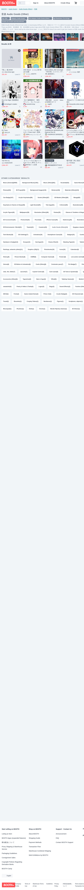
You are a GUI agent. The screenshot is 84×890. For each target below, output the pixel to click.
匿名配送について (8, 842)
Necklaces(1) (48, 301)
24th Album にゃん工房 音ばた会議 (32, 71)
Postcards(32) (25, 220)
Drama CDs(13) (53, 242)
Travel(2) (6, 301)
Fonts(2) (16, 294)
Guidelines (49, 884)
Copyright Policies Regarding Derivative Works (12, 863)
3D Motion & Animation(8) (22, 264)
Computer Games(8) (47, 257)
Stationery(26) (67, 220)
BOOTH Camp (7, 869)
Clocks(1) (42, 309)
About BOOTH (49, 3)
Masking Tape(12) (69, 242)
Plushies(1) (20, 309)
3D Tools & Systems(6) (70, 272)
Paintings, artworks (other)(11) (13, 249)
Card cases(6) (53, 272)
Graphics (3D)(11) (33, 249)
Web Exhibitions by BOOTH (38, 855)
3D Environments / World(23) (12, 227)
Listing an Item (7, 834)
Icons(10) (62, 249)
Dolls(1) (31, 309)
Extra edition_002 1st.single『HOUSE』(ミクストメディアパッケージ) (54, 71)
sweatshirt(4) (7, 286)
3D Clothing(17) (23, 234)
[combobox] (21, 3)
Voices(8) (6, 264)
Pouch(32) (38, 220)
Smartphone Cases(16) (55, 234)
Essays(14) (26, 242)
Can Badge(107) (8, 197)
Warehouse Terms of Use (38, 885)
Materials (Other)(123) (72, 190)
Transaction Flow (35, 847)
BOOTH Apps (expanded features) (14, 838)
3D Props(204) (20, 190)
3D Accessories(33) (9, 220)
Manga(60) (77, 197)
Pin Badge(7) (72, 264)
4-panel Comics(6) (38, 272)
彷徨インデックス (51, 163)
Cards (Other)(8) (41, 264)
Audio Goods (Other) (25, 9)
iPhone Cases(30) (52, 220)
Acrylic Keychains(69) (26, 197)
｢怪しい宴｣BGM (7, 70)
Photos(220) (7, 190)
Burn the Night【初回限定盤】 (10, 101)
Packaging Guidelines (9, 853)
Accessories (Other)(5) (10, 279)
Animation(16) (37, 234)
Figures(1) (60, 301)
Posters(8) (62, 257)
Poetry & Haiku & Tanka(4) (25, 286)
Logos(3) (41, 286)
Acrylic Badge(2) (61, 294)
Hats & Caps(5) (41, 279)
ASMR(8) (33, 257)
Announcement (61, 834)
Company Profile (18, 885)
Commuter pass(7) (57, 264)
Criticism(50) (64, 205)
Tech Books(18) (8, 234)
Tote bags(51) (50, 205)
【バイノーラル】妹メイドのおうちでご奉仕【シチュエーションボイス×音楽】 (32, 162)
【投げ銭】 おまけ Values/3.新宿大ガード (54, 101)
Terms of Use (27, 885)
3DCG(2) (6, 294)
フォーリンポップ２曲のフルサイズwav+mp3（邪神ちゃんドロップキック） (32, 131)
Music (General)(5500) (10, 183)
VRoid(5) (53, 279)
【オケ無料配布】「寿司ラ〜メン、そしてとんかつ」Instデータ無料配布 (31, 101)
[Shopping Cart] (76, 3)
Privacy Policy (56, 885)
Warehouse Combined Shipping (40, 851)
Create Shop (65, 3)
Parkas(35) (57, 212)
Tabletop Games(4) (68, 279)
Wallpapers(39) (24, 212)
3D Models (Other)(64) (61, 197)
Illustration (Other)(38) (41, 212)
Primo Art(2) (47, 294)
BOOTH (4, 9)
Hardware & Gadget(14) (10, 242)
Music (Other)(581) (49, 183)
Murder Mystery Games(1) (58, 309)
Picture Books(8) (20, 257)
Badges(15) (71, 234)
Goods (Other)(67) (43, 197)
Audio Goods (13, 9)
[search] (23, 3)
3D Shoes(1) (76, 309)
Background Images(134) (38, 190)
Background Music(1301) (30, 183)
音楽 (35, 9)
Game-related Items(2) (31, 294)
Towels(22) (30, 227)
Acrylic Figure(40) (8, 212)
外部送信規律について (67, 885)
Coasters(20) (43, 227)
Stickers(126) (55, 190)
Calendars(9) (75, 249)
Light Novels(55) (35, 205)
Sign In (35, 3)
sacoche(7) (23, 272)
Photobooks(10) (49, 249)
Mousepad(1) (7, 309)
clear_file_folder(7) (9, 272)
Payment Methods (35, 842)
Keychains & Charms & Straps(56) (14, 205)
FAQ (57, 838)
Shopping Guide (34, 838)
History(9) (6, 257)
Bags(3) (51, 286)
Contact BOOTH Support (64, 842)
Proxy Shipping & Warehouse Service (12, 848)
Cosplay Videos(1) (32, 301)
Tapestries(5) (27, 279)
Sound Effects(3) (65, 286)
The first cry (6, 160)
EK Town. (5, 130)
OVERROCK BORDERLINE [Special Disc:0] (54, 131)
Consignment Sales (8, 858)
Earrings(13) (39, 242)
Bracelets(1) (18, 301)
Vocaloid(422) (64, 183)
